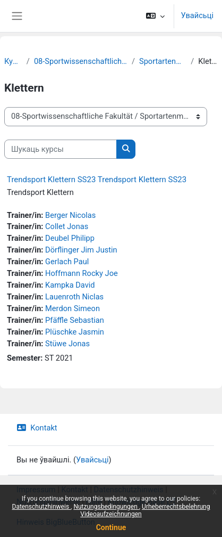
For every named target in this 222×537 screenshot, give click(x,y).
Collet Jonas (66, 226)
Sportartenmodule (162, 61)
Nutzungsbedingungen (106, 506)
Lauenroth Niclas (74, 297)
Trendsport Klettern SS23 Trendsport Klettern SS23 (96, 179)
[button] (155, 16)
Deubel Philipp (70, 238)
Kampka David (70, 285)
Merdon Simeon (72, 308)
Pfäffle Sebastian (74, 320)
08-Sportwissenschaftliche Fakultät (80, 61)
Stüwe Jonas (67, 343)
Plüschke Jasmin (74, 332)
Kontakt (36, 428)
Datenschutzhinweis (41, 506)
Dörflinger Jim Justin (81, 250)
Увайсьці (197, 15)
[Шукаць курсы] (60, 149)
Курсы (13, 61)
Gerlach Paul (67, 261)
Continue (111, 527)
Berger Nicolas (70, 215)
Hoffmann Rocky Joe (81, 273)
